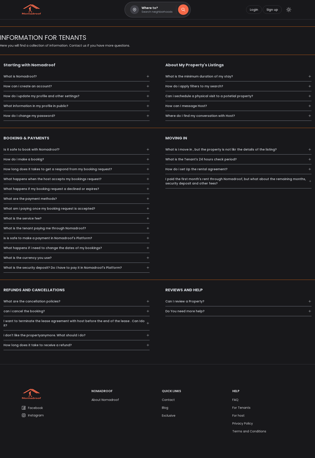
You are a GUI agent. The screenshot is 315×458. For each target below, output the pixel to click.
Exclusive (168, 415)
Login (254, 9)
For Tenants (241, 407)
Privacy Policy (242, 423)
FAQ (235, 400)
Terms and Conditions (249, 431)
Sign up (272, 9)
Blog (165, 407)
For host (238, 415)
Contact (168, 400)
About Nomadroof (105, 400)
